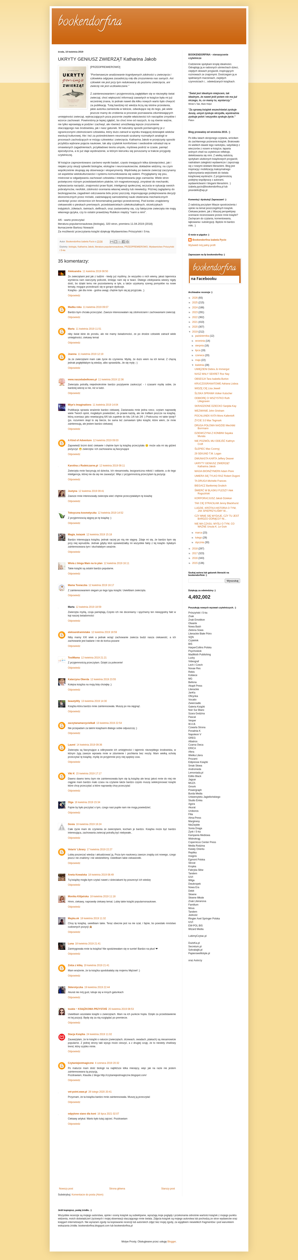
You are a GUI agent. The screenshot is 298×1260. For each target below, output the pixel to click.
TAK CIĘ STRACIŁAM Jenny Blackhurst (217, 503)
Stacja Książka (76, 1034)
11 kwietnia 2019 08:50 (95, 271)
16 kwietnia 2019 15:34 (87, 802)
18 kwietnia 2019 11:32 (93, 918)
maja (198, 360)
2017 (195, 553)
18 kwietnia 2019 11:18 (102, 896)
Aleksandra (74, 271)
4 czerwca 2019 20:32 (107, 1063)
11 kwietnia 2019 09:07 (95, 307)
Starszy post (168, 1188)
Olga (70, 802)
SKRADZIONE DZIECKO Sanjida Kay (215, 406)
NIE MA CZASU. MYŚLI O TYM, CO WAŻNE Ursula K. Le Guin (214, 525)
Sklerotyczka (75, 987)
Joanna (72, 354)
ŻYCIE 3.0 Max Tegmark (208, 420)
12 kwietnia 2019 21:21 (94, 657)
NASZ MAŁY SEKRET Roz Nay (212, 373)
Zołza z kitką (75, 965)
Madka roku (75, 307)
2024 (195, 307)
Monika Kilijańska (78, 896)
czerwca (200, 355)
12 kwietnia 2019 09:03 (105, 440)
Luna (71, 943)
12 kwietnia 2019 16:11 (116, 563)
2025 (195, 302)
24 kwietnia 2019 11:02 (99, 1034)
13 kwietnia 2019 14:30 (94, 701)
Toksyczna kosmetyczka (82, 512)
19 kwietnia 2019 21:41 (96, 965)
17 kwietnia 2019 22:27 (99, 849)
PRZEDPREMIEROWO (136, 246)
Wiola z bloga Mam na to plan (85, 563)
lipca (198, 350)
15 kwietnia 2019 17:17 (88, 773)
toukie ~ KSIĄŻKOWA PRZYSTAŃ (87, 1009)
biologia (72, 246)
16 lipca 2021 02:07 (108, 1113)
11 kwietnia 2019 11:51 (88, 328)
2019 (195, 331)
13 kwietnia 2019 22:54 (109, 723)
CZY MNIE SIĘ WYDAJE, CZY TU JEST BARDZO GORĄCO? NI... (217, 517)
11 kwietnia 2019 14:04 (105, 404)
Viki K (71, 773)
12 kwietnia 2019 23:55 (103, 679)
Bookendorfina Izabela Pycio (209, 239)
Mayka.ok (73, 918)
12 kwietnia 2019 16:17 (101, 585)
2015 (195, 563)
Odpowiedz (74, 295)
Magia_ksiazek (76, 534)
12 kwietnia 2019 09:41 (91, 491)
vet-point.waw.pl (77, 1091)
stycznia (200, 542)
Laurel (71, 744)
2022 (195, 317)
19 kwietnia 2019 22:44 (97, 987)
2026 (195, 297)
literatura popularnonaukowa (109, 246)
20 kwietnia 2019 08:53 (121, 1009)
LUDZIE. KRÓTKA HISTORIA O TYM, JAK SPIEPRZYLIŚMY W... (215, 509)
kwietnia (200, 365)
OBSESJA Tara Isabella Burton (212, 378)
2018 (195, 548)
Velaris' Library (77, 849)
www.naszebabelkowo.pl (82, 379)
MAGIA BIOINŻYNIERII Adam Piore (214, 471)
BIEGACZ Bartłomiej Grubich (211, 485)
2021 (195, 322)
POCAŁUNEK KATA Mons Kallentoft (214, 415)
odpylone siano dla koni (82, 1113)
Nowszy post (66, 1188)
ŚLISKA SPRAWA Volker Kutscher (213, 393)
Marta (71, 328)
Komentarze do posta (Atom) (87, 1194)
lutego (199, 537)
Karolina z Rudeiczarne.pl (83, 465)
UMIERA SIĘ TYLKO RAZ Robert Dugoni (217, 475)
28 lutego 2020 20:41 (100, 1091)
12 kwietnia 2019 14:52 (110, 512)
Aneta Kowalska (77, 874)
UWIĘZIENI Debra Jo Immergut (212, 369)
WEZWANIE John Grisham (209, 410)
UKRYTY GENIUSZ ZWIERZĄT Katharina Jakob (212, 465)
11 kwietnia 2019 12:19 (90, 354)
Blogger (171, 1241)
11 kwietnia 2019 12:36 (111, 379)
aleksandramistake (79, 632)
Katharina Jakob (86, 246)
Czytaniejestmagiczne (81, 1063)
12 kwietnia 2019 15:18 (99, 534)
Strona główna (117, 1188)
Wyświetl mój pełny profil (201, 245)
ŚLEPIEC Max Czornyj (207, 448)
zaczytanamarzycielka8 (81, 723)
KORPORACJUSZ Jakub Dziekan (213, 498)
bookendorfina (90, 22)
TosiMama (74, 657)
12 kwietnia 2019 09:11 (112, 465)
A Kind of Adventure (80, 440)
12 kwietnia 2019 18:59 (88, 606)
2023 (195, 312)
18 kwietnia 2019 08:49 (101, 874)
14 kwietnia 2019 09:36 (89, 744)
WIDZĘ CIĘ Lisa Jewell (207, 388)
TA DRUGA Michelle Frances (210, 480)
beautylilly (74, 701)
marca (199, 532)
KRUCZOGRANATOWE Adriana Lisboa (216, 383)
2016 (195, 558)
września (200, 340)
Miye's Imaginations (79, 404)
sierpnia (199, 345)
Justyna (72, 491)
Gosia (71, 824)
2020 (195, 326)
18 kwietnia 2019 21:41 (88, 943)
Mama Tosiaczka (77, 585)
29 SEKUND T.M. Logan (208, 453)
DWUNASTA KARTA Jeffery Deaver (214, 458)
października (202, 335)
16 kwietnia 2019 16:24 (88, 824)
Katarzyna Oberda (78, 679)
